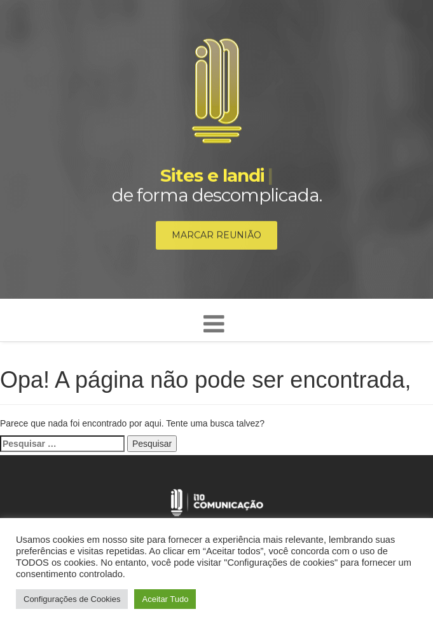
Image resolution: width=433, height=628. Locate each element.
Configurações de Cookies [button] (72, 599)
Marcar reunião (216, 236)
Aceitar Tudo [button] (165, 599)
